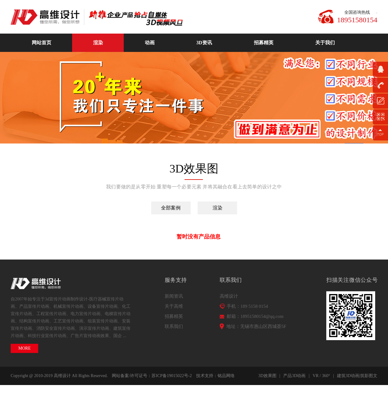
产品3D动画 (294, 375)
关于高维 (174, 306)
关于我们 (325, 42)
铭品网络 (226, 375)
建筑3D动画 (348, 375)
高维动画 (47, 17)
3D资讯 (204, 42)
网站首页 (41, 42)
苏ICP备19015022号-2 (172, 375)
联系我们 (174, 326)
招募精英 (263, 42)
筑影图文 (368, 375)
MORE (24, 348)
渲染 (98, 42)
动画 (150, 42)
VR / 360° (321, 375)
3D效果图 (267, 375)
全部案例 (171, 207)
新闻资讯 (174, 296)
